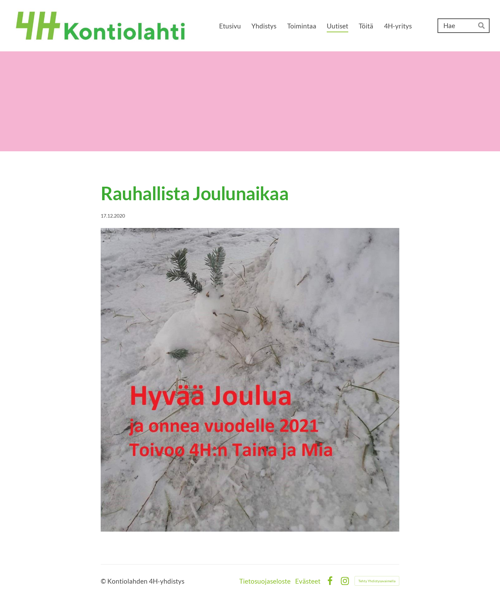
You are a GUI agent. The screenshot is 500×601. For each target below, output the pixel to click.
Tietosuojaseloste (265, 581)
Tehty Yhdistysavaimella (376, 581)
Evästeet (307, 581)
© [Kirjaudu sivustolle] (104, 581)
